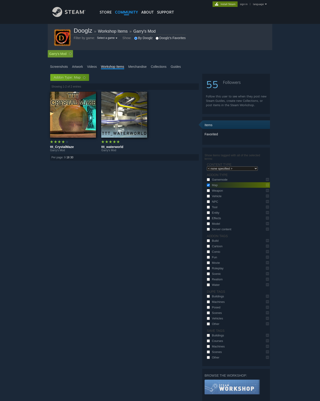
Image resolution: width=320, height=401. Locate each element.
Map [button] (211, 185)
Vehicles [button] (214, 318)
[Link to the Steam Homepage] (72, 16)
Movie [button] (212, 262)
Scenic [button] (213, 274)
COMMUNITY (126, 12)
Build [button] (212, 240)
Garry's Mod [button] (60, 54)
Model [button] (212, 223)
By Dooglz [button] (143, 38)
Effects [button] (213, 218)
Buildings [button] (214, 296)
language (258, 4)
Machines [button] (215, 302)
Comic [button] (212, 251)
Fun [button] (211, 257)
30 (71, 157)
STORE (106, 12)
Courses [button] (214, 341)
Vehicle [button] (213, 196)
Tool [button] (211, 207)
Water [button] (212, 285)
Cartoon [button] (213, 246)
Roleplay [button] (214, 268)
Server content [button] (218, 229)
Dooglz (83, 30)
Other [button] (212, 324)
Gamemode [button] (216, 179)
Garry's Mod (144, 31)
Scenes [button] (213, 313)
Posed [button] (212, 307)
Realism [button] (214, 279)
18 (67, 157)
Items (208, 125)
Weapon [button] (214, 190)
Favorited (211, 134)
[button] (108, 37)
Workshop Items (113, 31)
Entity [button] (212, 212)
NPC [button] (211, 201)
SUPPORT (165, 12)
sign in (243, 4)
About (147, 12)
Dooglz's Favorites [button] (171, 38)
